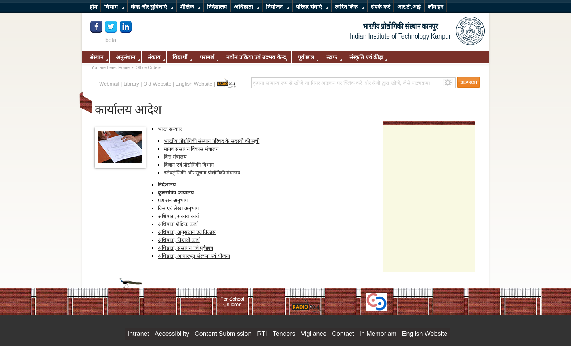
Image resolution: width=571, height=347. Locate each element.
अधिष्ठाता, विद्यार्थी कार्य (179, 240)
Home (124, 67)
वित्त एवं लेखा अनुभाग (178, 208)
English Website (194, 84)
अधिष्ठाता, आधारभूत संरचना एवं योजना (194, 256)
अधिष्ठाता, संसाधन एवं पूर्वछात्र (185, 248)
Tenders (284, 333)
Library (131, 84)
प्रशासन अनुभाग (173, 200)
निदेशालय (167, 185)
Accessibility (172, 333)
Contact (343, 333)
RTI (262, 333)
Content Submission (223, 333)
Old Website (157, 84)
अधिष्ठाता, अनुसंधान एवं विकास (187, 232)
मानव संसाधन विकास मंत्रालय (191, 149)
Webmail (109, 84)
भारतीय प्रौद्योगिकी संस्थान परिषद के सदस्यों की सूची (211, 141)
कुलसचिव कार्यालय (176, 193)
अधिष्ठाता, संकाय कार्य (178, 216)
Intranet (138, 333)
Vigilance (314, 333)
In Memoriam (377, 333)
